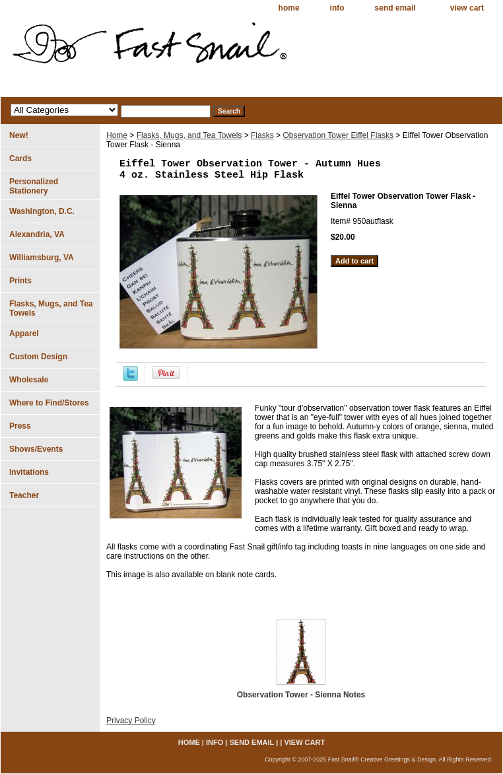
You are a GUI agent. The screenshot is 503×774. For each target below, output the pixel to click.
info (337, 8)
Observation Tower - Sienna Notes (301, 694)
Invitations (29, 472)
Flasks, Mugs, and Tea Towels (189, 135)
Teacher (24, 495)
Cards (20, 158)
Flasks (262, 135)
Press (20, 426)
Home (116, 135)
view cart (467, 8)
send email (395, 8)
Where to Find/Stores (49, 402)
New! (18, 135)
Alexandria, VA (37, 234)
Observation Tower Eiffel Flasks (338, 135)
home (289, 8)
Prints (20, 280)
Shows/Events (36, 449)
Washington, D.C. (42, 211)
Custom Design (38, 356)
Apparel (24, 333)
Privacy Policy (131, 720)
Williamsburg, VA (41, 257)
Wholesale (28, 379)
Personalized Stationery (33, 186)
